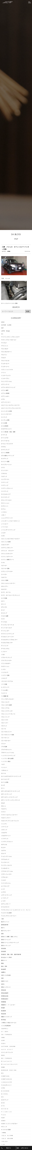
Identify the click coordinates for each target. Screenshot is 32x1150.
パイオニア (4, 678)
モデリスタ (4, 844)
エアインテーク (5, 384)
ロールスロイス (5, 907)
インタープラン (5, 378)
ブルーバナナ (4, 720)
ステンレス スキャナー (7, 550)
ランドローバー (5, 862)
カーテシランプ (5, 449)
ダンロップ (4, 613)
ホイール (3, 773)
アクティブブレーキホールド (8, 339)
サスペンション (5, 503)
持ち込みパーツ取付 (6, 957)
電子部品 (3, 1019)
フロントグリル (5, 708)
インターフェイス (6, 375)
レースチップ (4, 898)
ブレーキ (3, 728)
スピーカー (4, 565)
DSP (2, 328)
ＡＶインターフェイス (7, 1052)
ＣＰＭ (3, 1088)
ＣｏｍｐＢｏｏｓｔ (6, 1085)
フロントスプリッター (7, 711)
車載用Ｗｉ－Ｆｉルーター (8, 1004)
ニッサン (3, 669)
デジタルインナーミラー (7, 636)
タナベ (3, 601)
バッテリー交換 (5, 675)
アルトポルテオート (6, 351)
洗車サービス (4, 981)
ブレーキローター (6, 740)
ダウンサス (4, 607)
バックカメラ (4, 672)
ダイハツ (3, 604)
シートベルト (4, 527)
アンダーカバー (5, 363)
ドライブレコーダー (6, 660)
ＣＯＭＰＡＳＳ (5, 1076)
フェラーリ (4, 693)
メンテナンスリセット (7, 841)
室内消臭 (3, 948)
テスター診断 (4, 616)
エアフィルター (5, 396)
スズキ (3, 535)
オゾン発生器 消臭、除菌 (8, 431)
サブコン (3, 509)
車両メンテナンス (6, 987)
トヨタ (3, 654)
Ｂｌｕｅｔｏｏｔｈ (6, 1061)
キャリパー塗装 (5, 461)
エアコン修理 (4, 390)
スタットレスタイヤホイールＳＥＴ (10, 538)
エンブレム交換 (5, 420)
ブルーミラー (4, 722)
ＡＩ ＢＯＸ (4, 1031)
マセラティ (4, 809)
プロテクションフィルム (7, 752)
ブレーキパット (5, 737)
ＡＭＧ (3, 1037)
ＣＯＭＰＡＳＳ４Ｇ (6, 1079)
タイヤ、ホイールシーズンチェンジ (10, 595)
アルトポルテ (4, 348)
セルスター (4, 589)
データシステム (5, 648)
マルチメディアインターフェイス (10, 820)
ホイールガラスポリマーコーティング (11, 776)
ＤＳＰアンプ (4, 1100)
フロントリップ (5, 717)
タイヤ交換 (4, 598)
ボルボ (3, 803)
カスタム (3, 446)
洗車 (2, 978)
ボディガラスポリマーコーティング (10, 791)
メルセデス (4, 832)
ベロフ (3, 764)
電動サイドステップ (6, 1016)
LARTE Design (5, 331)
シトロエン (4, 512)
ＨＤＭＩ (3, 1120)
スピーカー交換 (5, 568)
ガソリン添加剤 (5, 452)
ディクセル (4, 621)
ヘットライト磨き (6, 761)
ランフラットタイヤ (6, 865)
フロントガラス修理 (6, 705)
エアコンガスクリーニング (8, 387)
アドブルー (4, 342)
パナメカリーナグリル (7, 681)
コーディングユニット (7, 488)
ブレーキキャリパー (6, 731)
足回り (3, 984)
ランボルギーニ (5, 868)
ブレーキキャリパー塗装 (7, 734)
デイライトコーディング (7, 633)
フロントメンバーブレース (8, 714)
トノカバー (4, 651)
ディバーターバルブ (6, 627)
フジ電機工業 (4, 696)
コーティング (4, 482)
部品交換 (3, 1013)
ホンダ (3, 785)
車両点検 (3, 990)
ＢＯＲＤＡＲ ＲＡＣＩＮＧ (8, 1070)
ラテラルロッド (5, 859)
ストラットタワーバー (7, 556)
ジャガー (3, 532)
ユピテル (3, 850)
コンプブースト (5, 479)
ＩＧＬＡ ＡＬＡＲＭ (7, 1135)
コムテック (4, 476)
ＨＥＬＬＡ (4, 1126)
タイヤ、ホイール (6, 592)
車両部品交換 (4, 996)
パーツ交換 (4, 684)
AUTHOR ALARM (6, 325)
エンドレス (4, 417)
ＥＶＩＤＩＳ (4, 1108)
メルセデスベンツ (6, 835)
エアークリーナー (6, 402)
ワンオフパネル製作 (6, 912)
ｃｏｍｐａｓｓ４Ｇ (6, 1082)
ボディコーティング (6, 794)
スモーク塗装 (4, 580)
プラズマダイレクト (6, 749)
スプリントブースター (7, 571)
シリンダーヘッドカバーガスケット (10, 521)
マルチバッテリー (6, 817)
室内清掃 (3, 951)
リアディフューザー (6, 874)
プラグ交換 (4, 746)
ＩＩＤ (3, 1144)
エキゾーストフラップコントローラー (11, 408)
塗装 (2, 933)
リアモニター (4, 877)
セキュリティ (4, 586)
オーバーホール (5, 440)
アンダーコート (5, 366)
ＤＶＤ (3, 1102)
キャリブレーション (6, 464)
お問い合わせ (24, 1148)
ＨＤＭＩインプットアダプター (9, 1123)
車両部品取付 (4, 999)
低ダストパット (5, 921)
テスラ (3, 619)
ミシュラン (4, 823)
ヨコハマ (3, 853)
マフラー (3, 811)
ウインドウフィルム (6, 381)
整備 (2, 963)
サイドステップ (5, 497)
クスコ (3, 467)
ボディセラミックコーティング (9, 797)
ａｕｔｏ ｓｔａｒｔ (7, 1049)
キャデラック (4, 458)
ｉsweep (3, 1132)
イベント (3, 372)
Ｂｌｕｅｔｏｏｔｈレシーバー (9, 1064)
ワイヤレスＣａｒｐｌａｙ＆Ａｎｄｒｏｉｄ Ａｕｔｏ (15, 910)
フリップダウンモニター (7, 699)
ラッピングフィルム (6, 856)
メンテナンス (4, 838)
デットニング (4, 645)
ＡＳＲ (3, 1040)
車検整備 (3, 1002)
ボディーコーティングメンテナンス (10, 800)
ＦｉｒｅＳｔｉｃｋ (6, 1111)
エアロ (3, 399)
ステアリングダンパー (7, 547)
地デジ (3, 927)
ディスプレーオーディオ (7, 624)
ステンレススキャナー (7, 553)
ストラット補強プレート (7, 559)
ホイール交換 (4, 782)
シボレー (3, 515)
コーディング (4, 485)
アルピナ (3, 357)
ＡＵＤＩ (3, 1043)
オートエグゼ (4, 437)
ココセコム (4, 473)
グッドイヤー (4, 470)
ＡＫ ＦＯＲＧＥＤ (6, 1034)
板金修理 (3, 969)
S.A (2, 334)
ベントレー (4, 767)
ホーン (3, 788)
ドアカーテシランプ (6, 657)
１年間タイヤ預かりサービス (8, 1022)
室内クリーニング (6, 939)
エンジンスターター (6, 414)
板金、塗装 (4, 966)
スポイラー (4, 577)
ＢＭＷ (3, 1067)
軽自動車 (3, 1010)
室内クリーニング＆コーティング (10, 942)
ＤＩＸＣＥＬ (4, 1094)
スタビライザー (5, 544)
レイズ (3, 889)
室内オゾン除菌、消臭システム (9, 936)
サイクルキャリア (6, 494)
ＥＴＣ (3, 1105)
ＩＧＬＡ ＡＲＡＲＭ (7, 1138)
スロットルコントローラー (8, 583)
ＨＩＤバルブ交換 (6, 1129)
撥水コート (4, 960)
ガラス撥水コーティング (7, 455)
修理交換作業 (4, 924)
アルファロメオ (5, 360)
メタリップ (4, 829)
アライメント (4, 345)
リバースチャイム (6, 883)
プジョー (3, 743)
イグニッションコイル (7, 369)
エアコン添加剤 (5, 393)
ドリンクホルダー (6, 663)
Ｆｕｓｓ (3, 1114)
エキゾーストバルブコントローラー (10, 405)
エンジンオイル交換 (6, 411)
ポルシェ (3, 806)
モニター (3, 847)
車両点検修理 (4, 993)
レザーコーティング (6, 895)
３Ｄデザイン (4, 1028)
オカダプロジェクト (6, 428)
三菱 (2, 918)
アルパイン (4, 354)
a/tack (2, 322)
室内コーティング (6, 945)
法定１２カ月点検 (6, 975)
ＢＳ (2, 1073)
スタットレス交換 (6, 541)
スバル (3, 562)
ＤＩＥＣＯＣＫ (5, 1091)
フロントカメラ (5, 702)
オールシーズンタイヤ (7, 443)
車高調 (3, 1007)
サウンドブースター (6, 500)
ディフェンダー (5, 630)
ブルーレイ (4, 725)
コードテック (4, 491)
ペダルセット (4, 770)
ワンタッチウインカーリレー (8, 915)
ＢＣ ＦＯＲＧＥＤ (6, 1058)
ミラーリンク (4, 826)
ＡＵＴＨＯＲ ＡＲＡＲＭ (8, 1046)
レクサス (3, 892)
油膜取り (3, 972)
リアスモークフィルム (7, 871)
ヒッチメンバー (5, 687)
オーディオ (4, 434)
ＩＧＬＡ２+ (4, 1141)
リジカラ (3, 880)
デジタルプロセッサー (7, 642)
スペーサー (4, 574)
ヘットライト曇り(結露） (8, 758)
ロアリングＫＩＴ (6, 904)
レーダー (3, 901)
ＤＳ (2, 1097)
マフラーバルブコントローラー (9, 814)
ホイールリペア (5, 779)
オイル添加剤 (4, 426)
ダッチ (3, 610)
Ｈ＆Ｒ (3, 1117)
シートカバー (4, 524)
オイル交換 (4, 423)
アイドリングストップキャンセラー (10, 337)
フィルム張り (4, 690)
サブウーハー (4, 506)
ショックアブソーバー (7, 518)
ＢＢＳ (3, 1055)
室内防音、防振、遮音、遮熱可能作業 (11, 954)
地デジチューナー (6, 930)
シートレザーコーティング (8, 529)
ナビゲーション (5, 666)
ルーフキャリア (5, 886)
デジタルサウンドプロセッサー (9, 639)
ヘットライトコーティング (8, 755)
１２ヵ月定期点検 (6, 1025)
